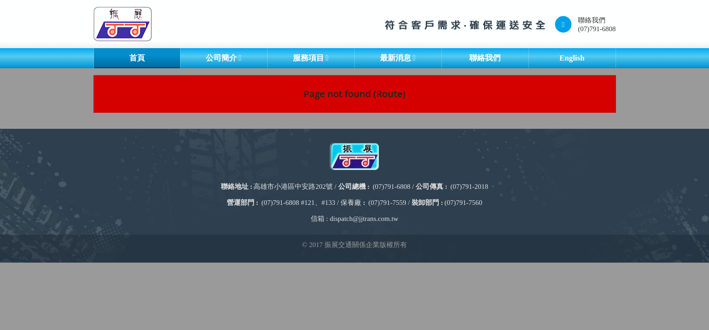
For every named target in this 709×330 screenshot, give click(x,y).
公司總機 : (354, 186)
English (572, 58)
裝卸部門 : (427, 202)
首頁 (137, 58)
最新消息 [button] (397, 58)
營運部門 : (242, 202)
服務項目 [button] (310, 58)
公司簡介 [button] (223, 58)
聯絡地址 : (237, 186)
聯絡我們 (484, 58)
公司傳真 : (431, 186)
